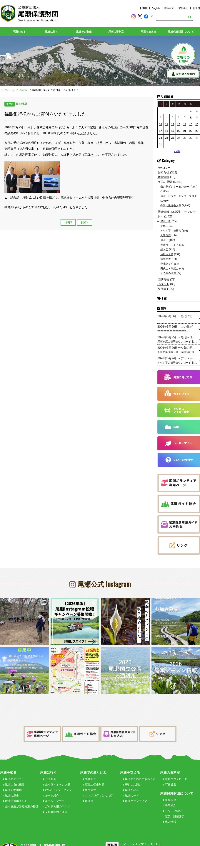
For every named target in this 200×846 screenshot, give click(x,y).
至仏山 (164, 225)
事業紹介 (89, 775)
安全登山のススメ (55, 807)
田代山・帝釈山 (169, 268)
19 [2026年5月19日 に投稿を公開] (172, 130)
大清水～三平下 (169, 244)
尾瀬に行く (51, 31)
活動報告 (163, 279)
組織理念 (169, 795)
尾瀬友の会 (131, 786)
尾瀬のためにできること (139, 775)
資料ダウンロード (175, 775)
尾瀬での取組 (84, 31)
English (156, 8)
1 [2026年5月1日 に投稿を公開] (190, 110)
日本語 (143, 8)
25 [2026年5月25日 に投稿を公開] (166, 137)
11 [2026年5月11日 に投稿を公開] (166, 124)
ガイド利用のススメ (56, 802)
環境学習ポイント (15, 796)
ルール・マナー (53, 796)
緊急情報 (163, 177)
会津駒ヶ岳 (166, 263)
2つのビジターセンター (58, 786)
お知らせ (163, 172)
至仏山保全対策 (93, 780)
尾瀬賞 (88, 796)
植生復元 (89, 786)
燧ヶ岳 (164, 249)
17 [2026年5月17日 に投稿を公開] (160, 130)
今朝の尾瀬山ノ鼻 (170, 205)
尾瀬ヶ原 (165, 220)
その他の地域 (168, 273)
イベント (163, 284)
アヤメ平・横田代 (170, 230)
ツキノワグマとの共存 (98, 791)
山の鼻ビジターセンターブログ (178, 186)
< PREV (68, 222)
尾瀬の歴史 (11, 791)
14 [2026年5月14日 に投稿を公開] (184, 124)
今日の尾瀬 (164, 181)
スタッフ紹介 (172, 806)
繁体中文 (183, 8)
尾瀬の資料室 (116, 31)
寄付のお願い (132, 780)
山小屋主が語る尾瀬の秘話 (20, 802)
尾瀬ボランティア (135, 796)
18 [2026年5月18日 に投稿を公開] (166, 130)
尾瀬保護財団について (181, 31)
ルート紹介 (51, 791)
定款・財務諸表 (173, 812)
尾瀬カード (131, 791)
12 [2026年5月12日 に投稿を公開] (172, 124)
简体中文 (169, 8)
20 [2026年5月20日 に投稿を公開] (178, 130)
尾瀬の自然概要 (13, 780)
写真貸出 (169, 780)
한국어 (196, 8)
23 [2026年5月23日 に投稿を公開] (196, 130)
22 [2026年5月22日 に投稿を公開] (190, 130)
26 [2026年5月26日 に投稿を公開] (172, 137)
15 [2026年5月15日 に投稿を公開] (190, 124)
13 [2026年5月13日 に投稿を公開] (178, 124)
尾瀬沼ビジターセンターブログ (178, 195)
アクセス (49, 775)
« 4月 (177, 151)
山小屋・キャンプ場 (56, 780)
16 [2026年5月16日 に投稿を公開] (196, 124)
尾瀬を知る (19, 31)
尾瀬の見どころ (13, 775)
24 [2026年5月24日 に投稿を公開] (160, 137)
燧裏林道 (165, 258)
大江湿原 (165, 235)
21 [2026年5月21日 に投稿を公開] (184, 130)
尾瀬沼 (164, 240)
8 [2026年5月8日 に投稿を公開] (190, 117)
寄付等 (23, 90)
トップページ (7, 90)
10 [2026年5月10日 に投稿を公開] (160, 124)
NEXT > (84, 222)
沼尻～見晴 (166, 254)
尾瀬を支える (148, 31)
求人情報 (169, 817)
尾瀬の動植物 (12, 786)
